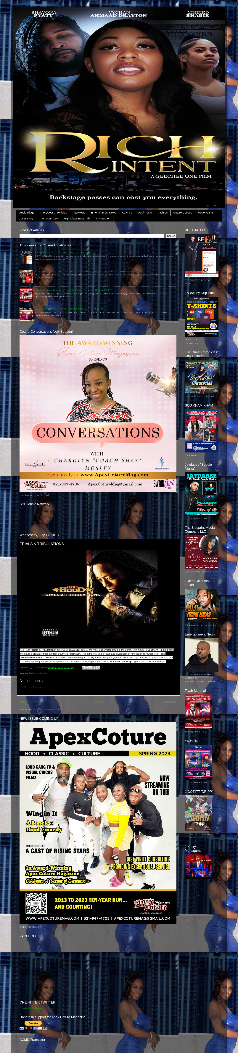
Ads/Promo (145, 212)
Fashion (163, 212)
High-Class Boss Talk (77, 218)
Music (44, 673)
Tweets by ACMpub (31, 1008)
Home (98, 701)
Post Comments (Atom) (49, 709)
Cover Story (26, 218)
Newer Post (29, 701)
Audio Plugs (26, 212)
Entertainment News (103, 212)
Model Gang (205, 212)
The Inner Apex (48, 218)
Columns (34, 673)
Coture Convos (182, 212)
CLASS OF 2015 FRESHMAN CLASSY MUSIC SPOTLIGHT (69, 308)
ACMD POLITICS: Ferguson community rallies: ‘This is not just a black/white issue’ (84, 271)
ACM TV (127, 212)
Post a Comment (34, 687)
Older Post (168, 701)
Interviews (79, 212)
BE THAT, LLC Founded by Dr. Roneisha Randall (63, 252)
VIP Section (103, 218)
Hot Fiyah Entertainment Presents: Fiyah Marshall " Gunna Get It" (73, 290)
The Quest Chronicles (53, 212)
